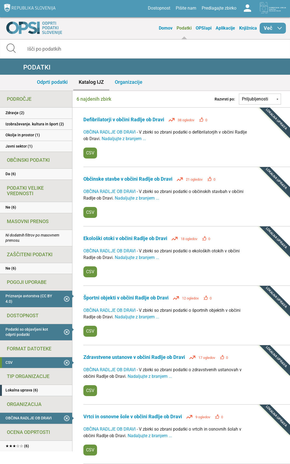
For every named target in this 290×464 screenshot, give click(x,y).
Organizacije (128, 82)
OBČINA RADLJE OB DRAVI (110, 132)
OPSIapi (204, 28)
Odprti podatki (52, 82)
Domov (165, 28)
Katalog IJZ (91, 82)
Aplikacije (225, 28)
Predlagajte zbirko (219, 8)
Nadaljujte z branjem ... (124, 138)
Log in (247, 8)
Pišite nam (186, 8)
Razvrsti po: (225, 99)
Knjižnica (248, 28)
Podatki (184, 28)
